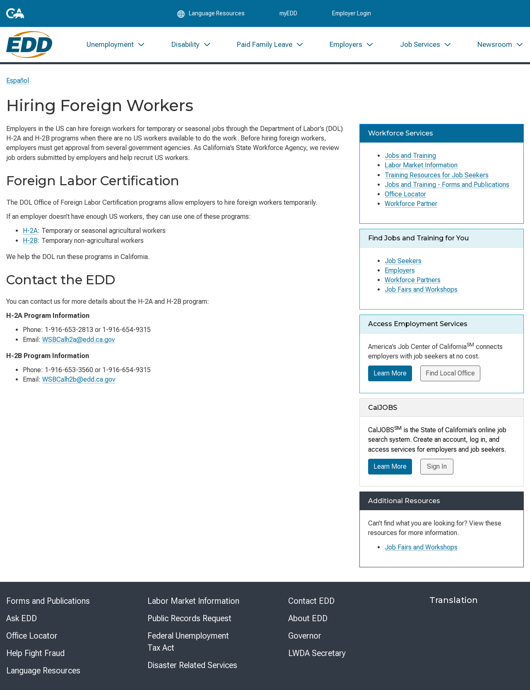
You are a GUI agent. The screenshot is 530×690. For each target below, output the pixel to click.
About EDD (308, 618)
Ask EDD (21, 618)
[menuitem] (116, 44)
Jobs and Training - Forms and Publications (447, 185)
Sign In (437, 466)
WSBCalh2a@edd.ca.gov (78, 340)
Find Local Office (450, 373)
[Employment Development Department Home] (29, 44)
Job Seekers (403, 261)
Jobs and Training (410, 156)
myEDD (288, 13)
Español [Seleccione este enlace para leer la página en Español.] (17, 81)
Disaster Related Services (192, 665)
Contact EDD (311, 601)
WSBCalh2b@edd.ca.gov (78, 379)
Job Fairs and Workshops (421, 289)
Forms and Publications (48, 601)
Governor (304, 636)
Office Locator (405, 194)
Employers (400, 270)
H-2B (30, 241)
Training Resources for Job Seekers (437, 175)
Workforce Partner (411, 204)
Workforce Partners (413, 280)
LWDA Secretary (317, 653)
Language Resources (43, 670)
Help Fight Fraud (35, 653)
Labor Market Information (421, 165)
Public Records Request (189, 618)
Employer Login (351, 13)
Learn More (390, 373)
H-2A (30, 231)
